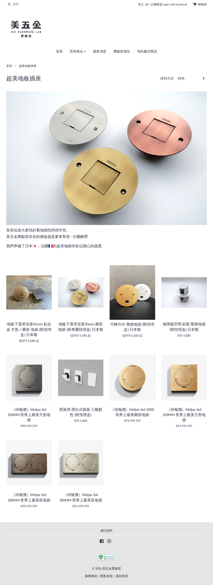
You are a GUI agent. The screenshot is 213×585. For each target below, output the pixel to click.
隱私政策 (106, 576)
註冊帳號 (156, 4)
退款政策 (122, 576)
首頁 (59, 51)
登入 (141, 4)
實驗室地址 (121, 51)
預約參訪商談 (147, 51)
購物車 (202, 4)
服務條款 (91, 576)
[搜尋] (18, 4)
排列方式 (167, 78)
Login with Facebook (175, 4)
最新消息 (99, 51)
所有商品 (78, 51)
